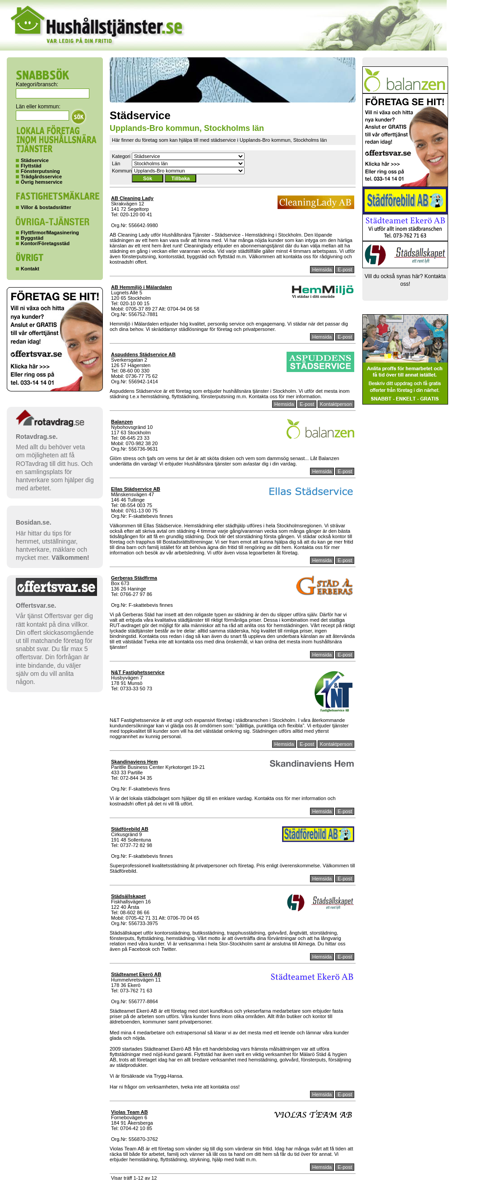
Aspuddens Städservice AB (143, 354)
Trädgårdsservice (41, 176)
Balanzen (122, 421)
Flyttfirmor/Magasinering (50, 232)
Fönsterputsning (40, 171)
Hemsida (322, 269)
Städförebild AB (129, 829)
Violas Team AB (129, 1112)
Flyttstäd (31, 165)
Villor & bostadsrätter (46, 207)
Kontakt (30, 268)
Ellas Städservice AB (135, 489)
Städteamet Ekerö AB (136, 974)
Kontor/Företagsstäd (45, 243)
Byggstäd (32, 238)
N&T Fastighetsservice (138, 672)
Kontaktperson (336, 404)
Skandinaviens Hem (134, 761)
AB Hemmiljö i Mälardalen (141, 287)
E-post (345, 269)
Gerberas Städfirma (134, 578)
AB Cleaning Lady (132, 198)
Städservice (35, 160)
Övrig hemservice (41, 182)
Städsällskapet (128, 896)
